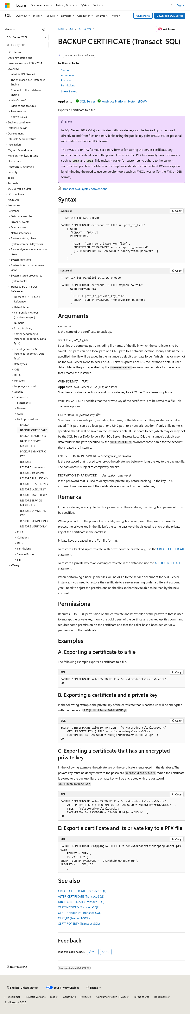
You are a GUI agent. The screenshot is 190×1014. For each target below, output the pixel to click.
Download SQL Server (169, 15)
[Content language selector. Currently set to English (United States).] (22, 988)
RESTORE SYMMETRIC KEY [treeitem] (33, 513)
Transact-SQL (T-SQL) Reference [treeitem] (27, 299)
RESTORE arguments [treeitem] (32, 473)
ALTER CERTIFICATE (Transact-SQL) (81, 896)
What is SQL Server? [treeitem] (23, 74)
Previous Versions (35, 996)
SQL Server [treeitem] (14, 52)
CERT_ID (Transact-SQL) (74, 918)
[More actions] (182, 29)
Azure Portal (143, 15)
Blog (52, 996)
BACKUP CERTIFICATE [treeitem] (33, 430)
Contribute (69, 996)
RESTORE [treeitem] (25, 461)
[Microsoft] (7, 5)
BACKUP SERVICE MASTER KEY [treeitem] (30, 443)
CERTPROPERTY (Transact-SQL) (79, 923)
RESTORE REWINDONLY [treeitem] (34, 521)
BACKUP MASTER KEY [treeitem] (33, 436)
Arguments (67, 75)
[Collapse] (43, 29)
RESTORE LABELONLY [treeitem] (33, 489)
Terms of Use (141, 996)
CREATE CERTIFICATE (171, 549)
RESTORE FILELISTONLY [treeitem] (34, 478)
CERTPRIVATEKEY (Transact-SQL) (80, 913)
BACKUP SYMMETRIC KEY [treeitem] (33, 454)
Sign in (181, 5)
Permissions (68, 85)
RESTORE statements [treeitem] (32, 467)
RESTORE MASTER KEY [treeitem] (33, 495)
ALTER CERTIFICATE (167, 563)
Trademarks (161, 996)
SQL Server (84, 29)
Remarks (66, 80)
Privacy (84, 996)
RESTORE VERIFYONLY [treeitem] (33, 526)
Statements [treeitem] (24, 402)
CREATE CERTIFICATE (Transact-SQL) (82, 891)
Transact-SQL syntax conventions (85, 189)
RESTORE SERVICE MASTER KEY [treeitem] (31, 503)
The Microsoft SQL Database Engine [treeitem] (28, 82)
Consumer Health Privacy (111, 996)
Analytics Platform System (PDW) (124, 101)
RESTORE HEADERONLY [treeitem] (34, 484)
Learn (61, 29)
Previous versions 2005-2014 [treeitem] (25, 63)
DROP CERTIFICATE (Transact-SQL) (81, 902)
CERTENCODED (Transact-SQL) (78, 907)
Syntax (65, 70)
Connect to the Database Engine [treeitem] (26, 92)
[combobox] (26, 37)
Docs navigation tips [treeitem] (20, 57)
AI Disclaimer (12, 996)
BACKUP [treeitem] (25, 424)
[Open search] (172, 5)
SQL (71, 29)
